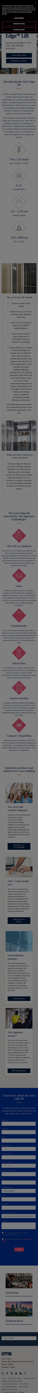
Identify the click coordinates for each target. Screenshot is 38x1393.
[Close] (35, 3)
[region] (19, 16)
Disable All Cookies (19, 23)
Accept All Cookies (19, 29)
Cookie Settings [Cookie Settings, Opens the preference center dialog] (19, 18)
